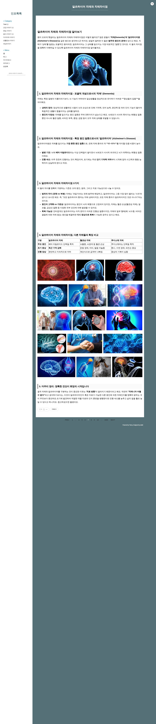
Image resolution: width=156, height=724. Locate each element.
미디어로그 (7, 60)
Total (5, 24)
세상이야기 (7, 44)
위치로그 (6, 63)
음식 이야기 (8, 34)
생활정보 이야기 (9, 40)
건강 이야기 (8, 27)
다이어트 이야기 (9, 37)
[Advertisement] (89, 253)
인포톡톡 (16, 13)
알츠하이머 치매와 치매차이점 (89, 6)
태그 (4, 57)
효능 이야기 (7, 31)
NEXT (113, 480)
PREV (67, 480)
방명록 (5, 66)
